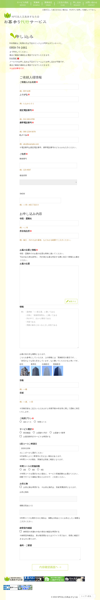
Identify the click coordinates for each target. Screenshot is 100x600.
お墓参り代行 (41, 433)
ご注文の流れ (62, 3)
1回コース (27, 422)
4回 (42, 470)
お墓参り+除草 (59, 433)
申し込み (77, 3)
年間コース (42, 422)
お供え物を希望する (31, 487)
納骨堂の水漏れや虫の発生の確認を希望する (41, 532)
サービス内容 (23, 3)
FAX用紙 (14, 58)
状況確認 (26, 433)
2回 (24, 470)
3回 (33, 470)
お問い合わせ (91, 3)
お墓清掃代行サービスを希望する (37, 437)
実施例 (36, 3)
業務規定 (48, 3)
